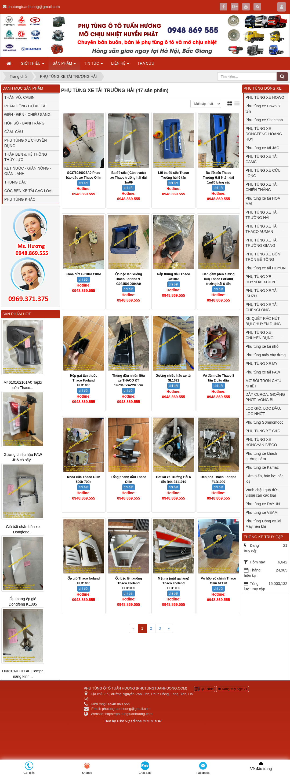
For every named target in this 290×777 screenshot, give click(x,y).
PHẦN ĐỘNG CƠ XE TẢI (25, 106)
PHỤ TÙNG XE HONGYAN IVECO (261, 442)
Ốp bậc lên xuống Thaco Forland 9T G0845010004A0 (128, 279)
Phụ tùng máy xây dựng (265, 355)
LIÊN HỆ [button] (120, 65)
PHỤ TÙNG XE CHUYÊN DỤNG (259, 335)
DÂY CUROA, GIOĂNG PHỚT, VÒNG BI (265, 397)
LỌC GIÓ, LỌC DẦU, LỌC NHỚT (263, 411)
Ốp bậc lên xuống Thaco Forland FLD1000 (128, 583)
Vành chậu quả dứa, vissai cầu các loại (262, 492)
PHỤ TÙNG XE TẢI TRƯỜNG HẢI (261, 215)
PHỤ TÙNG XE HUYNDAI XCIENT (261, 279)
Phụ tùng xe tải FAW (262, 372)
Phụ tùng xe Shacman (264, 120)
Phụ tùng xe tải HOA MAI (262, 201)
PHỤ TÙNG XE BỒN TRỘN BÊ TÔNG (262, 257)
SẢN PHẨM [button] (64, 65)
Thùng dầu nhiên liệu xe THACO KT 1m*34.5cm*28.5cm (128, 380)
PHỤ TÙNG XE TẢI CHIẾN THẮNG (261, 187)
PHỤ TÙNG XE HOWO (264, 97)
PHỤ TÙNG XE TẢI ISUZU (261, 293)
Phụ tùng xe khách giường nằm (261, 456)
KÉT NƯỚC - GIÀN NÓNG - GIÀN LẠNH (27, 171)
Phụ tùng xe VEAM (261, 512)
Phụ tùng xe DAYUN (262, 504)
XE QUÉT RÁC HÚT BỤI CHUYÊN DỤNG (263, 321)
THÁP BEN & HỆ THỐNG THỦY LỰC (25, 157)
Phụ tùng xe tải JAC (262, 148)
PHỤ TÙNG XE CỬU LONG (262, 173)
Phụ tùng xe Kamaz (261, 467)
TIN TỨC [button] (93, 65)
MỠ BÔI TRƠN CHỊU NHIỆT (263, 383)
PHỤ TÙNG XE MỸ (261, 363)
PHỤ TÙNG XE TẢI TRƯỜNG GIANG (261, 243)
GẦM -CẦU (13, 132)
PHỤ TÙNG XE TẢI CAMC (261, 159)
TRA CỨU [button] (145, 63)
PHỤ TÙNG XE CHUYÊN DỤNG (25, 143)
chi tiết (83, 183)
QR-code (204, 689)
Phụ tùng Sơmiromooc (264, 422)
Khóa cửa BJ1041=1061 (84, 274)
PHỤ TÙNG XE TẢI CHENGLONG (261, 307)
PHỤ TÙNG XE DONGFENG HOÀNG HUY (263, 133)
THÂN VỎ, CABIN (19, 97)
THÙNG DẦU (15, 182)
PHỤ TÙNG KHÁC (19, 199)
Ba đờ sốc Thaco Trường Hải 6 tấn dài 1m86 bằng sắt (218, 177)
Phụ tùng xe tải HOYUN (265, 268)
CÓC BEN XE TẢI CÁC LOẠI (28, 191)
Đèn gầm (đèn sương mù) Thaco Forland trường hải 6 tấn (218, 279)
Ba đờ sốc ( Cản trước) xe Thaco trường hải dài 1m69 (128, 177)
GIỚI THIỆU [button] (32, 65)
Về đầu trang (261, 766)
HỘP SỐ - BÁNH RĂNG (24, 123)
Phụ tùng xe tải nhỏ (261, 346)
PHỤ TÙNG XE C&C (262, 431)
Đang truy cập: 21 (232, 689)
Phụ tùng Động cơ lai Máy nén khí (263, 524)
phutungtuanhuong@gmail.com (34, 7)
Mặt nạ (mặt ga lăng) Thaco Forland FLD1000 (173, 583)
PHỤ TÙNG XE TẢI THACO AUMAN (261, 229)
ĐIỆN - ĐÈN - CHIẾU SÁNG (27, 114)
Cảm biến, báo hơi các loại (264, 478)
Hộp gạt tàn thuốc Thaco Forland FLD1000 (83, 380)
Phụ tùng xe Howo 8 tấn (262, 108)
